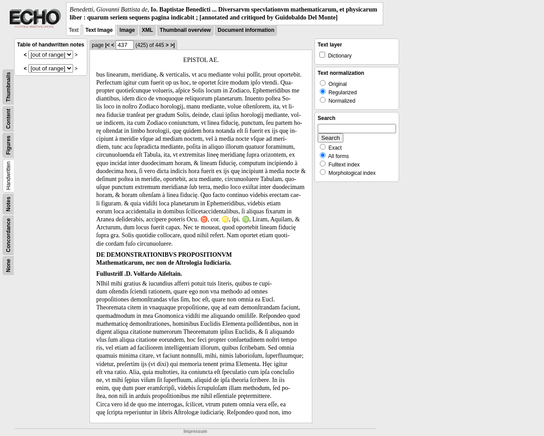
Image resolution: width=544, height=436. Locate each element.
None (8, 265)
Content (8, 119)
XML (147, 30)
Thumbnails (8, 87)
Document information (246, 30)
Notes (8, 204)
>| (172, 45)
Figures (8, 145)
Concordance (8, 235)
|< (107, 45)
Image (127, 30)
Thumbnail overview (185, 30)
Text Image (99, 30)
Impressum (195, 431)
